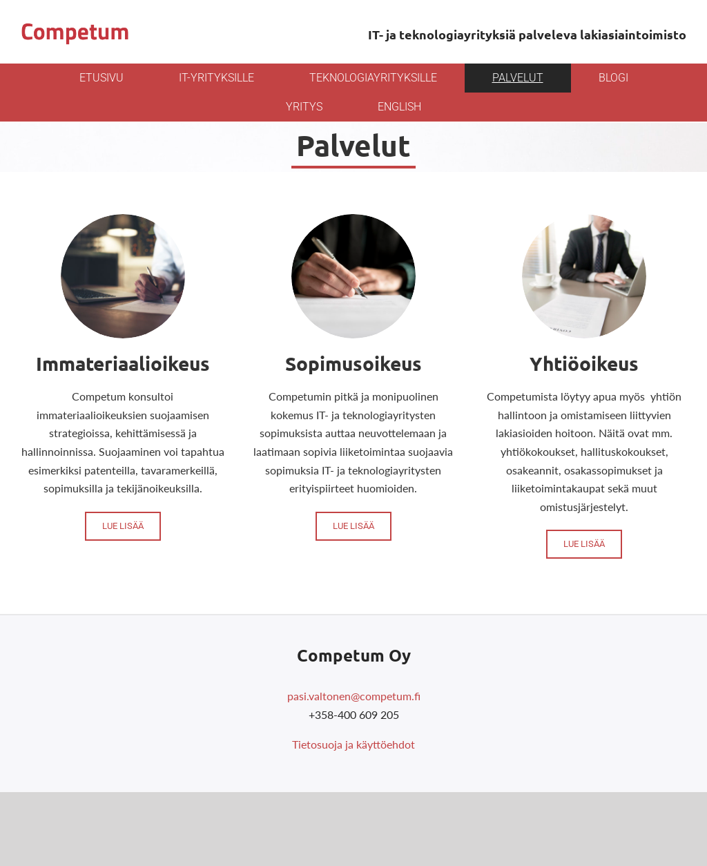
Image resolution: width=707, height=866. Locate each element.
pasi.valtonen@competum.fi (353, 695)
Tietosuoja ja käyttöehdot (353, 744)
